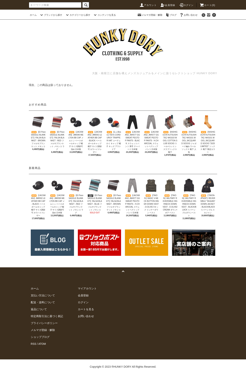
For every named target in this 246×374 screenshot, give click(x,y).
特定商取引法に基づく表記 (47, 316)
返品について (39, 309)
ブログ (171, 15)
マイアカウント (87, 288)
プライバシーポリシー (44, 323)
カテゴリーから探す (77, 15)
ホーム (33, 15)
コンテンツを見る (104, 15)
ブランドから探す (50, 15)
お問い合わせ (188, 15)
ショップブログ (40, 336)
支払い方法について (43, 295)
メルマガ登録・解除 (149, 15)
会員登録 (167, 5)
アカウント (148, 5)
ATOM (42, 343)
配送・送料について (43, 302)
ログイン (186, 5)
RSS (33, 343)
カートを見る (86, 309)
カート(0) (207, 5)
